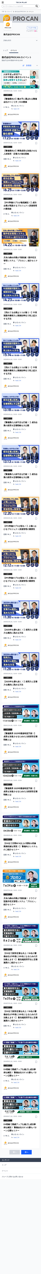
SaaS (15, 109)
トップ (4, 1165)
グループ (9, 11)
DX (18, 109)
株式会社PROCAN (20, 11)
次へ (26, 1152)
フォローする (32, 28)
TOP (3, 11)
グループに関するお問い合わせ (12, 1177)
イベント (5, 1171)
